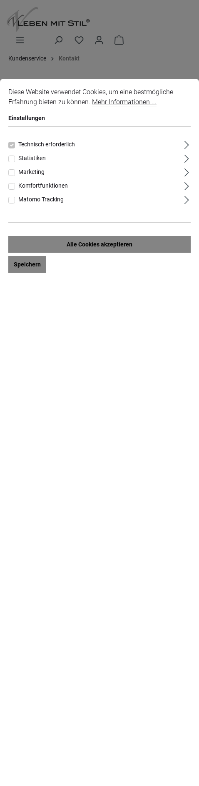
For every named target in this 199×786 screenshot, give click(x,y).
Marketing (31, 171)
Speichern (27, 264)
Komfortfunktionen (43, 185)
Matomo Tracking (41, 199)
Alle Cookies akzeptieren (99, 244)
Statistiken (32, 158)
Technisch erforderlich (46, 144)
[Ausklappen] (187, 143)
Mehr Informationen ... (124, 102)
